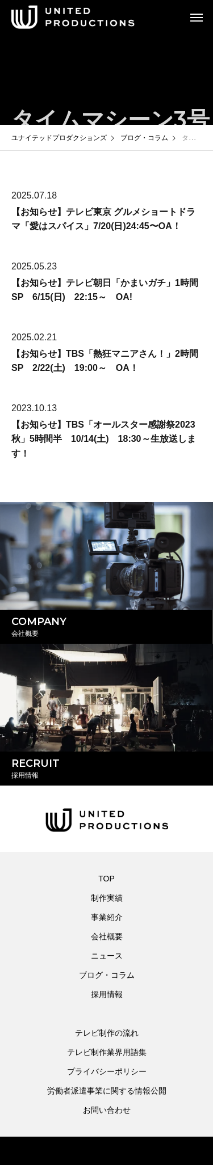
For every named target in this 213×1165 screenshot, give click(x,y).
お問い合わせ (107, 1110)
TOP (106, 879)
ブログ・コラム (107, 975)
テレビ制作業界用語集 (107, 1052)
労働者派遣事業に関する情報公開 (106, 1091)
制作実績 (107, 898)
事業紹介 (107, 917)
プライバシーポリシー (107, 1071)
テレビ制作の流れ (107, 1033)
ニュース (107, 956)
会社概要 (107, 936)
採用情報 (107, 994)
